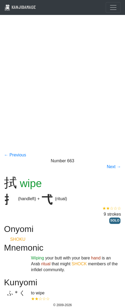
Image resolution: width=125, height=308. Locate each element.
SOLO (114, 220)
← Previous (15, 155)
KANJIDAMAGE (20, 7)
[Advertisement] (62, 87)
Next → (114, 166)
